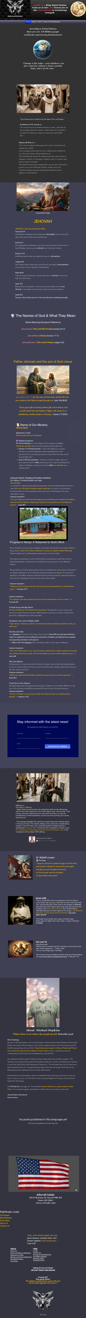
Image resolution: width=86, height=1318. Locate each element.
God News (14, 1261)
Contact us (37, 1253)
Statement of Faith (17, 1255)
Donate (35, 1251)
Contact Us (4, 1226)
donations (16, 634)
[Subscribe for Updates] (57, 746)
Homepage (4, 1215)
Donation (28, 643)
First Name (20, 733)
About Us (4, 1223)
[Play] (37, 841)
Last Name (48, 733)
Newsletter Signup (16, 1259)
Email (18, 743)
